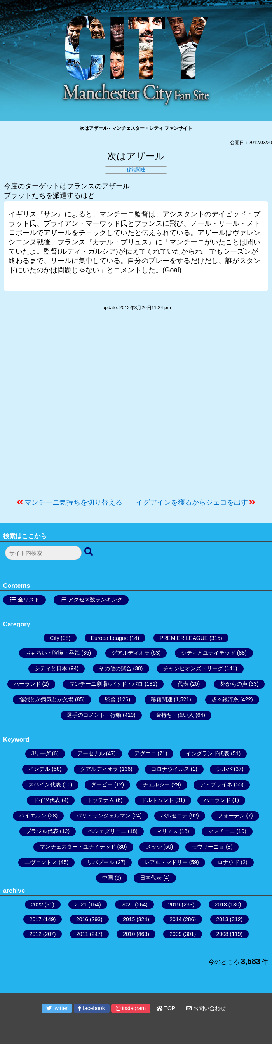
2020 (127, 904)
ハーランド (27, 684)
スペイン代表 (44, 784)
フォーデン (231, 815)
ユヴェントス (40, 862)
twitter (57, 1008)
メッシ (154, 847)
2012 (36, 934)
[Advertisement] (136, 408)
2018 (221, 904)
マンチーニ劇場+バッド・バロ (106, 684)
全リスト (29, 599)
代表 (183, 684)
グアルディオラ (131, 653)
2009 (175, 934)
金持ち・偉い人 (175, 715)
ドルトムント (157, 800)
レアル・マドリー (166, 862)
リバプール (100, 862)
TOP (166, 1008)
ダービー (102, 784)
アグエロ (145, 753)
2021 (81, 904)
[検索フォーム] (43, 553)
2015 (129, 919)
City (54, 638)
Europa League (109, 638)
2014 (175, 919)
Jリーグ (41, 753)
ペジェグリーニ (107, 831)
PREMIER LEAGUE (184, 638)
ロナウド (228, 862)
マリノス (167, 831)
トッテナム (100, 800)
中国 (107, 878)
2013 (222, 919)
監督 (110, 699)
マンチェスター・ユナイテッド (78, 847)
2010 (129, 934)
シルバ (224, 769)
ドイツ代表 (46, 800)
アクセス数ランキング (95, 599)
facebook (91, 1008)
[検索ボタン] (89, 552)
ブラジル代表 (42, 831)
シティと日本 (51, 668)
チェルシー (156, 784)
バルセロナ (174, 815)
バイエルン (32, 815)
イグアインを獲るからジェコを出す (192, 502)
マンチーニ (221, 831)
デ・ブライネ (216, 784)
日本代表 (151, 878)
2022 (37, 904)
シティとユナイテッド (208, 653)
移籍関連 (136, 170)
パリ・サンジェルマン (103, 815)
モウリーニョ (208, 847)
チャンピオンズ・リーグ (193, 668)
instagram (131, 1008)
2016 (82, 919)
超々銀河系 (225, 699)
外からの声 (234, 684)
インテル (39, 769)
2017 (36, 919)
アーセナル (91, 753)
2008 (222, 934)
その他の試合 (115, 668)
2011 (82, 934)
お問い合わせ (206, 1008)
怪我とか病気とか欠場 (46, 699)
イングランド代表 (207, 753)
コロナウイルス (170, 769)
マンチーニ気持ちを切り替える (73, 502)
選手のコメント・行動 (94, 715)
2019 (174, 904)
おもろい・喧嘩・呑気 (52, 653)
